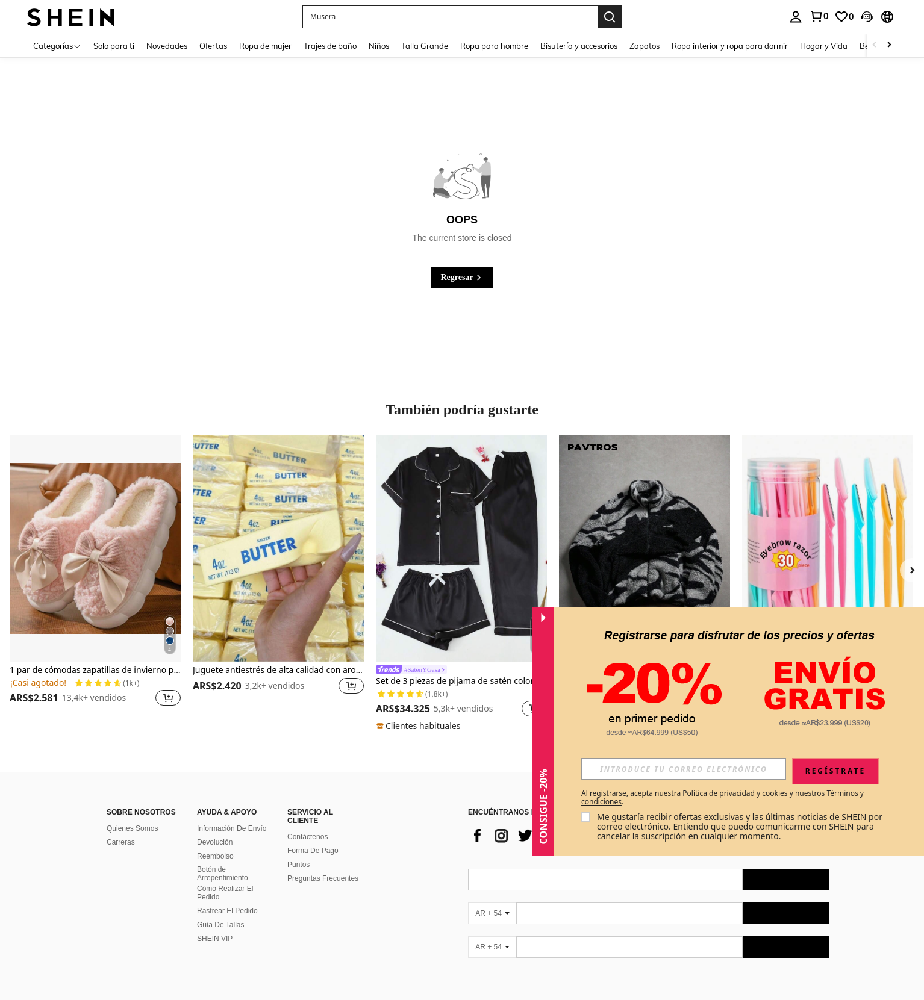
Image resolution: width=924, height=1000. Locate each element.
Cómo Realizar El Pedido (225, 892)
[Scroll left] (874, 45)
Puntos (298, 864)
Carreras (121, 842)
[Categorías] (57, 45)
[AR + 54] (492, 913)
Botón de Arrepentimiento (222, 873)
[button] (450, 16)
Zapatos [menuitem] (644, 46)
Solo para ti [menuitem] (113, 46)
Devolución (215, 842)
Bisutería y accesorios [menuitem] (578, 46)
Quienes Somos (132, 828)
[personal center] (795, 17)
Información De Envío (231, 828)
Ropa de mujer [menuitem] (265, 46)
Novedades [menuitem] (166, 46)
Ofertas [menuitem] (213, 46)
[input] (683, 769)
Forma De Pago (313, 850)
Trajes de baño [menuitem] (330, 46)
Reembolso (215, 856)
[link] (818, 16)
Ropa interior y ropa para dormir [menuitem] (730, 46)
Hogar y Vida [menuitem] (824, 46)
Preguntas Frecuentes (322, 878)
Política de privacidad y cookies (734, 793)
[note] (420, 726)
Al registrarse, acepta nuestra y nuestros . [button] (722, 797)
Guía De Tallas (221, 925)
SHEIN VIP (215, 938)
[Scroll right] (889, 45)
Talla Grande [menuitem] (424, 46)
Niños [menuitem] (379, 46)
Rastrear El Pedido (227, 911)
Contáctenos (307, 837)
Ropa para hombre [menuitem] (494, 46)
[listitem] (95, 578)
